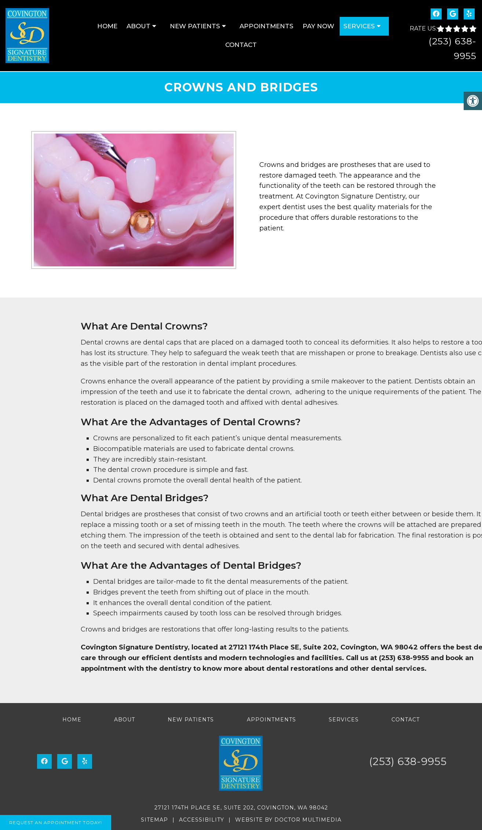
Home (107, 26)
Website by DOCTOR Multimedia (288, 819)
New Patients (195, 26)
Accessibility (201, 819)
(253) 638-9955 (408, 761)
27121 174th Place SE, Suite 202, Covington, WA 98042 (241, 807)
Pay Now (318, 26)
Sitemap (154, 819)
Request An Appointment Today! (55, 822)
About (138, 26)
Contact (241, 44)
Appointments (266, 26)
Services (359, 26)
